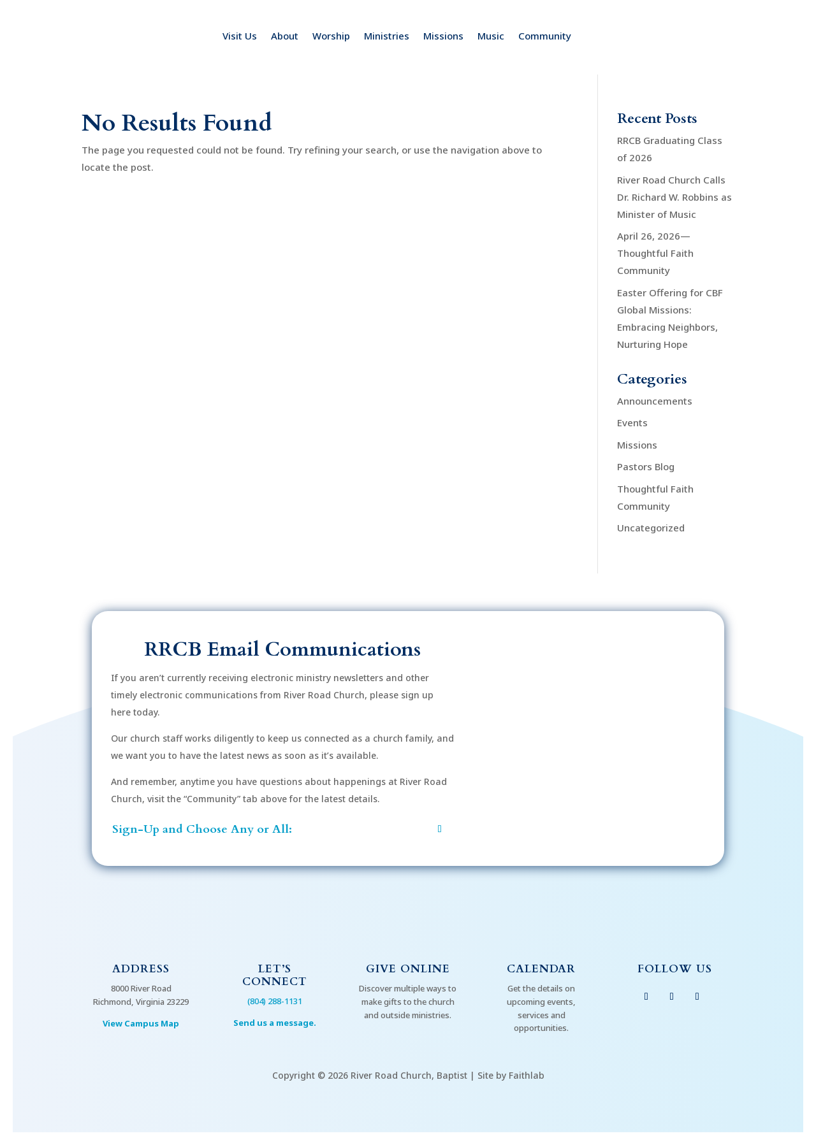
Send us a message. (274, 1022)
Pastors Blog (645, 466)
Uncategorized (651, 527)
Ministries (386, 36)
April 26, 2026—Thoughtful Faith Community (655, 253)
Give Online (408, 968)
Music (490, 36)
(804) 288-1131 (274, 1001)
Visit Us (239, 36)
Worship (331, 36)
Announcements (654, 400)
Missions (443, 36)
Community (544, 36)
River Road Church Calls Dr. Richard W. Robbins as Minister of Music (674, 196)
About (284, 36)
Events (632, 422)
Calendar (541, 968)
